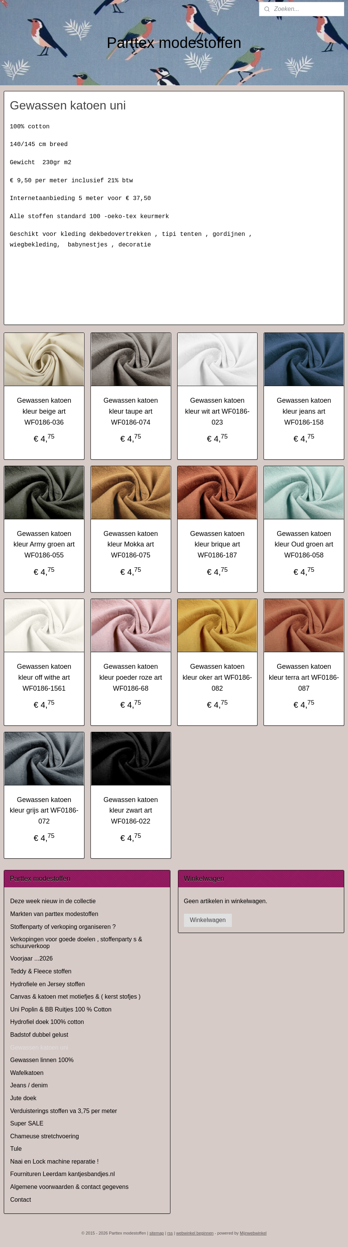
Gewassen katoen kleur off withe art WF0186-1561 (44, 677)
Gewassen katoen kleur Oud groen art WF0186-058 (304, 544)
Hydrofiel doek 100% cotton (47, 1022)
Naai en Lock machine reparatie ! (54, 1161)
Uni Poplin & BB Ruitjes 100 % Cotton (61, 1009)
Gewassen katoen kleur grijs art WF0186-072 (44, 810)
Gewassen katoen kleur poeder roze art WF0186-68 (131, 677)
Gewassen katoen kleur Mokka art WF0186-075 (131, 544)
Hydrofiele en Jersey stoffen (47, 984)
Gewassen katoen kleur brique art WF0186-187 (217, 544)
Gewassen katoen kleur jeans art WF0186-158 (304, 411)
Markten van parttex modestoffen (54, 914)
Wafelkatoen (26, 1073)
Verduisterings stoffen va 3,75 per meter (63, 1111)
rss (170, 1233)
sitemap (156, 1233)
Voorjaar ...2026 (31, 958)
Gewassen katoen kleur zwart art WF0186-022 (131, 810)
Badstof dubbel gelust (39, 1034)
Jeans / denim (29, 1085)
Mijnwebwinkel (253, 1233)
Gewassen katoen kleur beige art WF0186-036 (44, 411)
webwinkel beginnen (194, 1233)
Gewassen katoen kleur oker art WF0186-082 (217, 677)
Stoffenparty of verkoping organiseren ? (63, 927)
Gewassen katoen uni (39, 1047)
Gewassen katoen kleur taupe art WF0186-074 (131, 411)
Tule (16, 1148)
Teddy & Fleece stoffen (40, 971)
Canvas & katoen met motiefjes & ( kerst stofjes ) (75, 996)
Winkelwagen (208, 920)
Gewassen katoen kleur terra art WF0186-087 (304, 677)
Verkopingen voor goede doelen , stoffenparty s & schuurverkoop (76, 942)
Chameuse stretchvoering (44, 1136)
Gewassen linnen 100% (42, 1060)
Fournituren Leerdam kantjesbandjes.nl (62, 1174)
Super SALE (26, 1123)
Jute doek (23, 1098)
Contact (20, 1199)
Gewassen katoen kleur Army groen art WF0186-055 (44, 544)
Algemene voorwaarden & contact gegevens (69, 1187)
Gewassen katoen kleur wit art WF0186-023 (217, 411)
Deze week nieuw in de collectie (53, 901)
